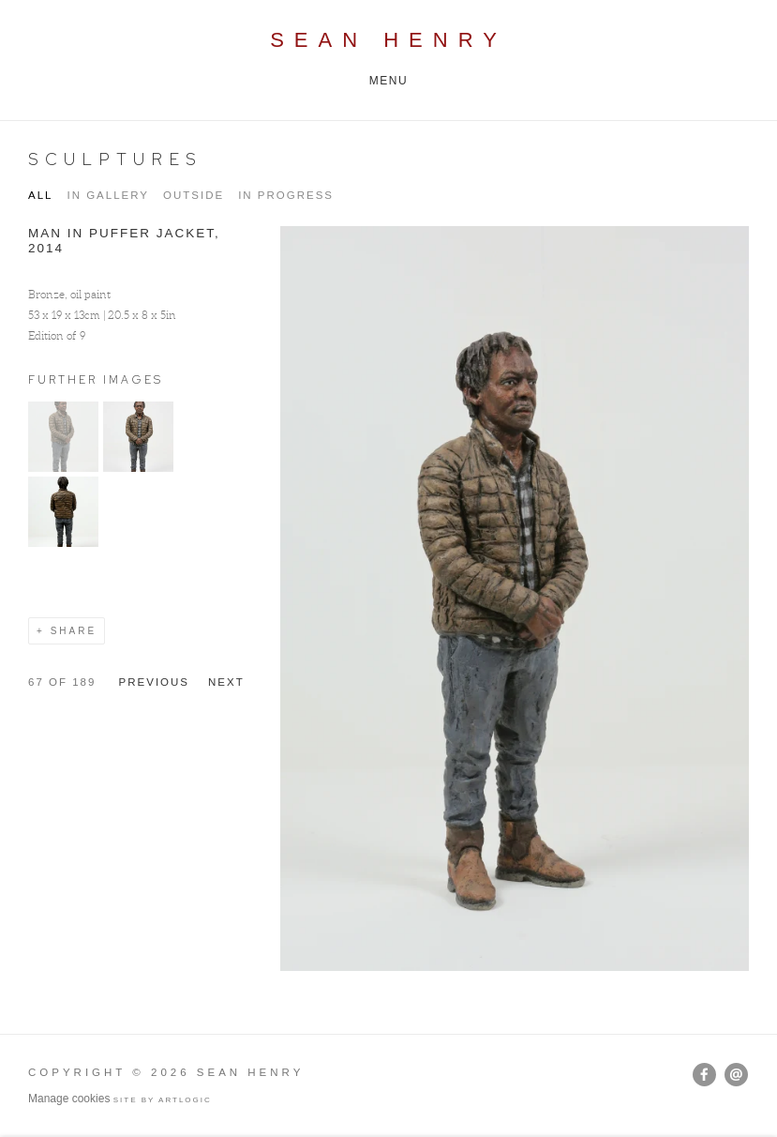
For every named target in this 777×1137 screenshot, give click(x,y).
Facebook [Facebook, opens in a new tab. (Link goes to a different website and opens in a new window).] (704, 1075)
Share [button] (74, 631)
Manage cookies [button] (69, 1098)
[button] (63, 468)
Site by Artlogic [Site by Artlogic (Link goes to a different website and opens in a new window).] (162, 1100)
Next (226, 682)
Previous (154, 682)
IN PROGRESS (286, 195)
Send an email (736, 1074)
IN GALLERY (108, 195)
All (40, 195)
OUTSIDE (193, 195)
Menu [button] (389, 80)
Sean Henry (388, 40)
